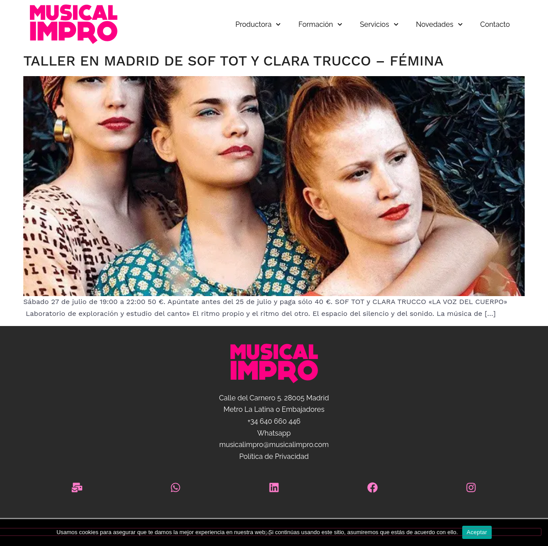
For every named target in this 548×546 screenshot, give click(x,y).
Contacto (495, 24)
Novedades (439, 24)
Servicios (379, 24)
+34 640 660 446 (274, 421)
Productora (258, 24)
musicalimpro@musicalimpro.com (274, 444)
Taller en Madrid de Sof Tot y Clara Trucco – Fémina (233, 60)
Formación (321, 24)
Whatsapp (274, 433)
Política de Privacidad (274, 456)
